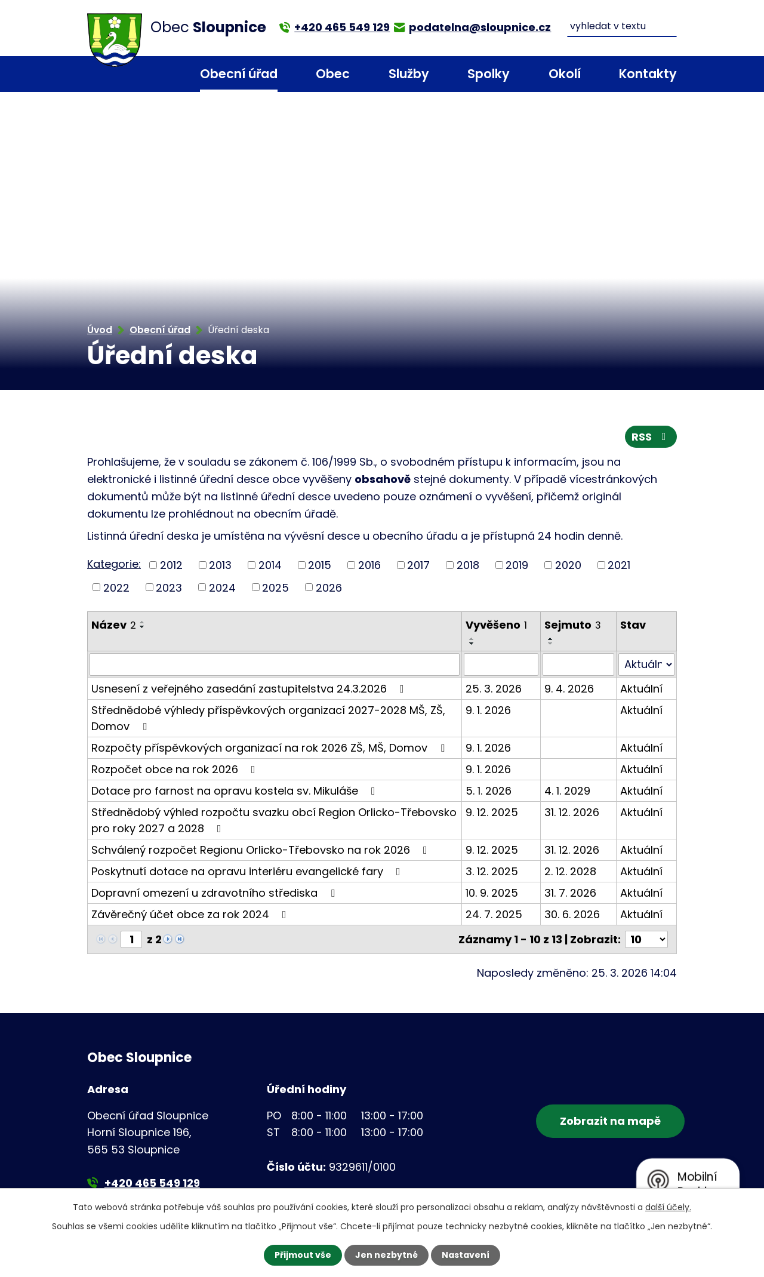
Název (113, 624)
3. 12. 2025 (492, 871)
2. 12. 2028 (570, 871)
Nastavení (465, 1255)
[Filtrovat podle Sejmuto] (578, 664)
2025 (275, 587)
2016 (369, 565)
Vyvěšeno (496, 624)
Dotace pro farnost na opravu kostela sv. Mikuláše (235, 790)
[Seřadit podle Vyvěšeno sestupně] (472, 643)
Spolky (488, 73)
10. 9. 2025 (492, 892)
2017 (418, 565)
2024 (222, 587)
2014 (270, 565)
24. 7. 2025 (494, 914)
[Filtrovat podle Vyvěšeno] (501, 664)
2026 (329, 587)
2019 (517, 565)
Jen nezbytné (386, 1255)
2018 (468, 565)
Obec (333, 73)
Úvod (157, 74)
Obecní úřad (239, 73)
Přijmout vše (303, 1255)
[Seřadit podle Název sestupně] (142, 626)
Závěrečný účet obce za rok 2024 (191, 914)
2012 (171, 565)
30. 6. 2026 (572, 914)
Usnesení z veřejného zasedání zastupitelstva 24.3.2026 (250, 688)
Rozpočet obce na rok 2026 (175, 769)
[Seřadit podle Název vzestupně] (142, 622)
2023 (169, 587)
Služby (409, 73)
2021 (619, 565)
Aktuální (641, 688)
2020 (568, 565)
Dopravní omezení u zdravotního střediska (215, 892)
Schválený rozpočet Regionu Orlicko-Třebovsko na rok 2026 (261, 849)
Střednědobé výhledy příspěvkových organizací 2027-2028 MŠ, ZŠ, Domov (268, 718)
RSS (651, 436)
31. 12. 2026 (571, 812)
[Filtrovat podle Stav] (646, 664)
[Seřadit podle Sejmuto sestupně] (550, 643)
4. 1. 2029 (567, 790)
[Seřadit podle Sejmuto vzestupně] (550, 638)
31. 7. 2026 (570, 892)
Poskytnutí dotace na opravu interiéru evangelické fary (248, 871)
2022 (116, 587)
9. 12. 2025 (492, 812)
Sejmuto (572, 624)
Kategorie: (114, 563)
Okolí (565, 73)
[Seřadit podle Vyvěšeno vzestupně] (472, 638)
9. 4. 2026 (569, 688)
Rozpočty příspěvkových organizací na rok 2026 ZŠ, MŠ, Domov (270, 747)
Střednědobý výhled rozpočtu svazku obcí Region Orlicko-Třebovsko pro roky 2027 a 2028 (274, 820)
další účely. (668, 1207)
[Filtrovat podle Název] (275, 664)
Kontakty (648, 73)
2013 (220, 565)
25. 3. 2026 (494, 688)
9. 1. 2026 (488, 710)
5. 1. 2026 (489, 790)
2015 (319, 565)
